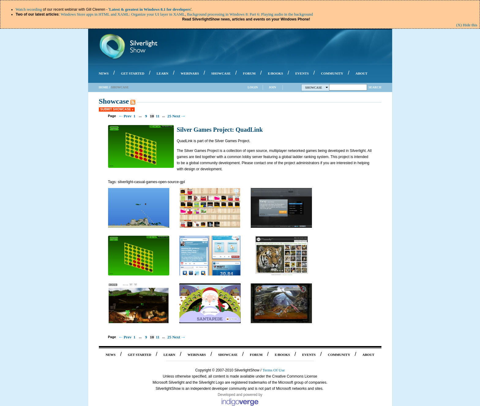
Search (375, 87)
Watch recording (29, 9)
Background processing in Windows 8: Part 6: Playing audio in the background (250, 14)
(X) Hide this (466, 25)
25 (169, 116)
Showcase (316, 87)
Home (104, 87)
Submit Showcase (115, 109)
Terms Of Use (273, 370)
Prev (128, 116)
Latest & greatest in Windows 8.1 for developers (150, 9)
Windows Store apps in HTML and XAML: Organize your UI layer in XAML (123, 14)
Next (176, 116)
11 (157, 116)
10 (152, 116)
